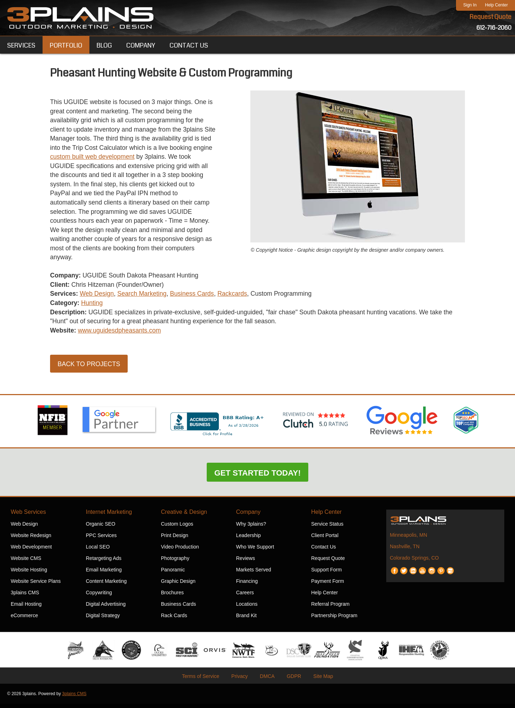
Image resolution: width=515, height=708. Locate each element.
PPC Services (101, 539)
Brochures (172, 597)
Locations (247, 608)
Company (248, 516)
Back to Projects (90, 368)
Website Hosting (29, 574)
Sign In (469, 5)
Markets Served (253, 574)
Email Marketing (104, 574)
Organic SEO (100, 528)
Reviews (245, 562)
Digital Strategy (103, 620)
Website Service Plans (36, 585)
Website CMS (26, 562)
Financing (247, 585)
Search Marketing (144, 297)
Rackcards (237, 297)
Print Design (174, 539)
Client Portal (324, 539)
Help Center (496, 5)
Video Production (180, 551)
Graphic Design (178, 585)
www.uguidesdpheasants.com (121, 334)
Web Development (31, 551)
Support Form (326, 574)
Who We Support (255, 551)
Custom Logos (177, 528)
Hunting (93, 306)
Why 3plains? (251, 528)
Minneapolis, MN (408, 539)
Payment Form (327, 585)
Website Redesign (31, 539)
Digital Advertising (106, 608)
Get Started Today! (257, 477)
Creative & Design (184, 516)
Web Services (28, 516)
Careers (245, 597)
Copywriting (99, 597)
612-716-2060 (493, 28)
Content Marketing (106, 585)
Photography (175, 562)
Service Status (327, 528)
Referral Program (330, 608)
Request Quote (490, 17)
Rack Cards (174, 620)
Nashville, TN (405, 551)
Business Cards (195, 297)
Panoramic (173, 574)
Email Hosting (26, 608)
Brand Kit (246, 620)
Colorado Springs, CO (414, 562)
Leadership (248, 539)
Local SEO (98, 551)
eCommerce (24, 620)
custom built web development (114, 158)
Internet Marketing (109, 516)
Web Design (98, 297)
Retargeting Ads (104, 562)
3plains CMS (25, 597)
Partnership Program (334, 620)
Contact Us (323, 551)
